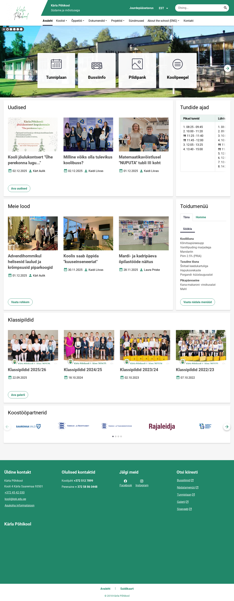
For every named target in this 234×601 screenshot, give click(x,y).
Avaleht (48, 20)
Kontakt (188, 20)
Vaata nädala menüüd (197, 302)
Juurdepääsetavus (141, 8)
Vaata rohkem (20, 302)
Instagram (142, 483)
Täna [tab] (186, 217)
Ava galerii (18, 395)
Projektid (118, 20)
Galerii (181, 502)
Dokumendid (98, 20)
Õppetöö (78, 20)
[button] (7, 29)
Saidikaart (127, 588)
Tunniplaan (184, 494)
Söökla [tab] (187, 229)
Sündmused (136, 20)
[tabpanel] (203, 143)
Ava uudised (19, 188)
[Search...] (225, 8)
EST (163, 8)
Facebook (126, 483)
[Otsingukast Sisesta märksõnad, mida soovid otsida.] (202, 7)
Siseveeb (182, 509)
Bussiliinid (183, 480)
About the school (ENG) (164, 20)
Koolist (62, 20)
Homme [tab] (201, 217)
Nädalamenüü (186, 487)
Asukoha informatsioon (19, 505)
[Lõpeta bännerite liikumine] (3, 29)
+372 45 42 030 (15, 492)
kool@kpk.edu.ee (15, 499)
